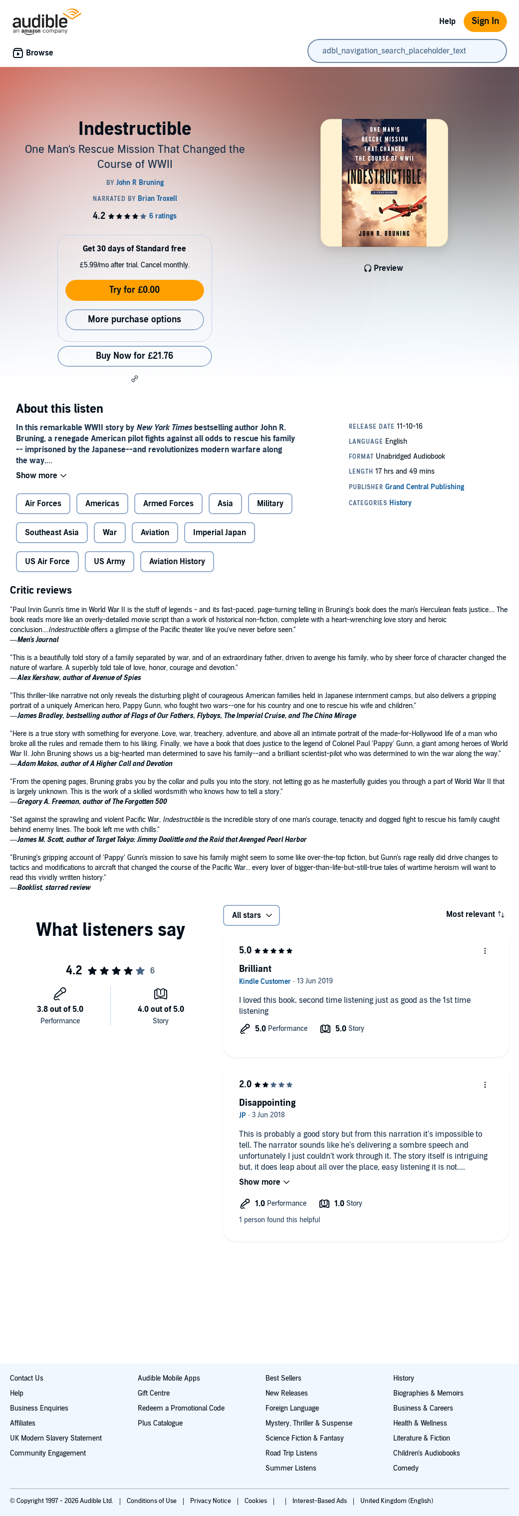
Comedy (406, 1468)
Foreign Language (292, 1408)
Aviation (155, 533)
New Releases (286, 1393)
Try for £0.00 (134, 290)
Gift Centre (154, 1393)
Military (270, 504)
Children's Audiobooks (426, 1453)
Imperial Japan (219, 533)
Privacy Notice (211, 1501)
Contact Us (26, 1378)
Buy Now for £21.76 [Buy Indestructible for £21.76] (134, 356)
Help (447, 21)
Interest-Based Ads (320, 1501)
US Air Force (47, 562)
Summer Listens (290, 1468)
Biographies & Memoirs (428, 1393)
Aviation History (177, 562)
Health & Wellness (420, 1423)
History (403, 1378)
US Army (109, 562)
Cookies (256, 1501)
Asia (225, 504)
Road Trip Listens (291, 1453)
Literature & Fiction (421, 1438)
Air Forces (43, 504)
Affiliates (22, 1423)
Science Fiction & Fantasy (304, 1438)
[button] (135, 379)
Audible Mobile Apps (169, 1378)
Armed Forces (168, 504)
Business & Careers (423, 1408)
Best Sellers (283, 1378)
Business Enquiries (39, 1408)
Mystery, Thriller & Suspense (308, 1423)
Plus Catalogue (160, 1423)
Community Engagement (48, 1453)
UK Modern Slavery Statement (56, 1438)
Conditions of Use (152, 1501)
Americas (102, 504)
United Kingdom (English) (396, 1501)
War (110, 533)
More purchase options (134, 319)
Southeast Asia (52, 533)
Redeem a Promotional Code (181, 1408)
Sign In (485, 21)
